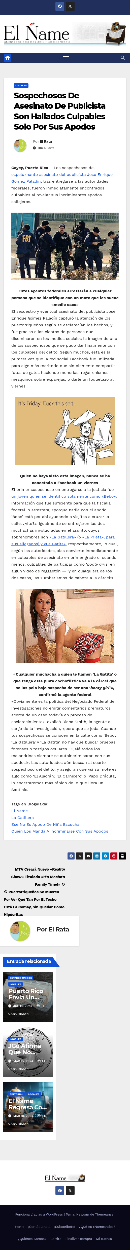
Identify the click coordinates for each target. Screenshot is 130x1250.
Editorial (16, 1094)
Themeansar (105, 1214)
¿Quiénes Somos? (32, 1239)
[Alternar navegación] (66, 58)
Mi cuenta (104, 1239)
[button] (123, 57)
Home (19, 1227)
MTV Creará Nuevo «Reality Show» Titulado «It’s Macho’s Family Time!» (38, 877)
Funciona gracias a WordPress (39, 1214)
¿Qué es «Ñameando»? (97, 1227)
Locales (21, 85)
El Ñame (19, 810)
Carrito (55, 1239)
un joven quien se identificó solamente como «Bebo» (63, 496)
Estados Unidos (21, 977)
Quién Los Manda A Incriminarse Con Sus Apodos (59, 831)
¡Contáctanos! (39, 1227)
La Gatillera (22, 817)
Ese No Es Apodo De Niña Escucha (45, 824)
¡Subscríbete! (64, 1227)
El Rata (46, 141)
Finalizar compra (79, 1239)
